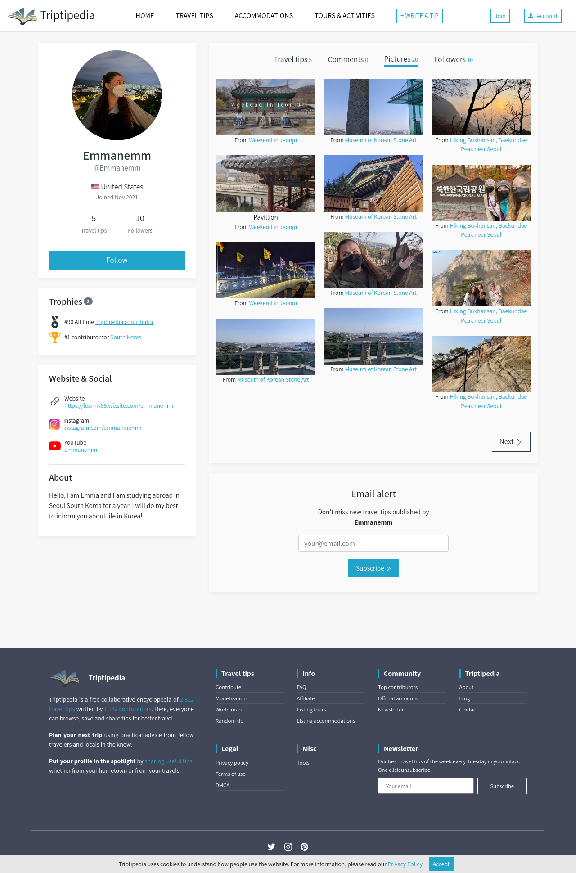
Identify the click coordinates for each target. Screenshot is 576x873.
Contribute (228, 687)
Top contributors (398, 687)
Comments (348, 59)
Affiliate (306, 698)
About (466, 687)
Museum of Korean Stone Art (273, 379)
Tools (303, 762)
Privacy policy (232, 762)
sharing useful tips (169, 761)
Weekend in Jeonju (273, 140)
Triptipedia (51, 16)
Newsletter (391, 709)
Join (500, 16)
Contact (468, 709)
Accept (441, 864)
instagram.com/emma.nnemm (102, 427)
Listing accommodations (326, 720)
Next (511, 441)
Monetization (231, 698)
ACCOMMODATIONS (264, 15)
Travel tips (293, 59)
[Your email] (426, 786)
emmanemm (80, 450)
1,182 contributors (128, 709)
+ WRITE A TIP (419, 15)
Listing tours (311, 709)
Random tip (229, 720)
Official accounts (398, 698)
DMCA (223, 785)
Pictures (401, 59)
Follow (117, 260)
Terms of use (231, 774)
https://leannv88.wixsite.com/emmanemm (118, 405)
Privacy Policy (405, 864)
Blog (464, 698)
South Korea (126, 337)
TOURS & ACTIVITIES (345, 15)
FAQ (301, 687)
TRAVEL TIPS (194, 15)
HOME (145, 15)
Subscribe (373, 567)
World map (229, 709)
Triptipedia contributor (124, 322)
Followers (453, 59)
